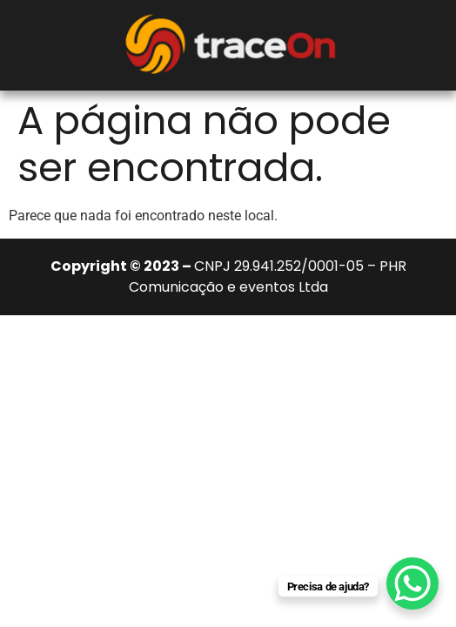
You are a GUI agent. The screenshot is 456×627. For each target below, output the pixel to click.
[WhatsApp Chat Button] (412, 583)
